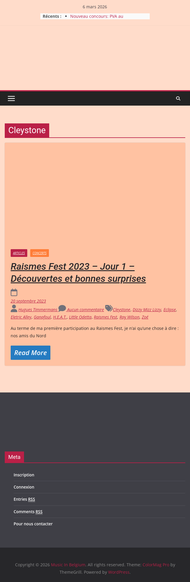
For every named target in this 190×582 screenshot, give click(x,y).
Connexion (24, 487)
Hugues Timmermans (38, 309)
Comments (28, 512)
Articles (19, 253)
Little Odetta (80, 317)
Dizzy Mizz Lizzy (147, 309)
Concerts (40, 253)
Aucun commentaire (81, 309)
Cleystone (121, 309)
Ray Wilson (129, 317)
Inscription (24, 475)
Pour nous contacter (33, 524)
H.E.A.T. (60, 317)
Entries (24, 499)
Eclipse (169, 309)
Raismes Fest (105, 317)
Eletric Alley (21, 317)
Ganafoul (42, 317)
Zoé (145, 317)
